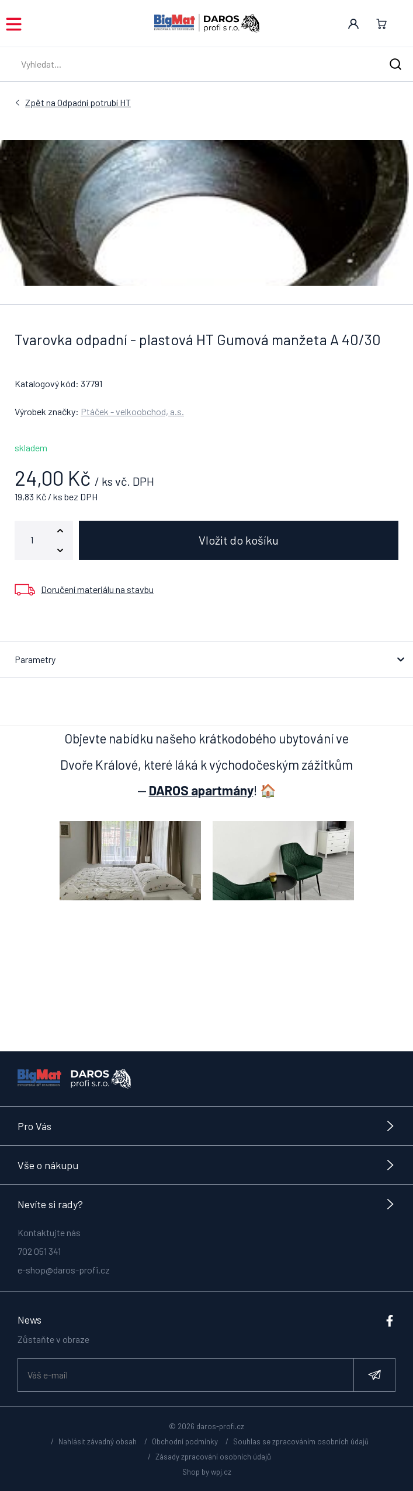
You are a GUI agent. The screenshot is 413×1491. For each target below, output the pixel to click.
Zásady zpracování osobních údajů (213, 1456)
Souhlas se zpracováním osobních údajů (301, 1441)
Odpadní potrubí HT (78, 102)
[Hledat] (395, 64)
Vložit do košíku (239, 540)
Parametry (35, 659)
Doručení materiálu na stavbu (97, 589)
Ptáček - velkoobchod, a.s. (132, 411)
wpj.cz (221, 1471)
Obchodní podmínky (185, 1441)
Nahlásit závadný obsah (97, 1441)
